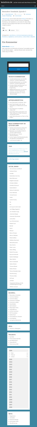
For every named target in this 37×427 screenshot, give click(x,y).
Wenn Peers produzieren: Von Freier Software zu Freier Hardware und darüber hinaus (18, 113)
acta (17, 150)
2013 (10, 389)
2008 (10, 402)
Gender (4, 15)
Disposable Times (14, 307)
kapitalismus (11, 36)
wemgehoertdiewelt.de (15, 320)
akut (18, 153)
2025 (10, 359)
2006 (10, 407)
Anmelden (12, 417)
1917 (25, 148)
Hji (10, 92)
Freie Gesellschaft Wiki (15, 338)
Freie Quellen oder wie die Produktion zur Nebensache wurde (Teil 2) (18, 106)
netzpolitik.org (13, 309)
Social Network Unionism (16, 316)
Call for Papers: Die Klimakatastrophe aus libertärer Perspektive (19, 137)
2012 (10, 392)
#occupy (20, 148)
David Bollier (13, 304)
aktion (26, 151)
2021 (10, 369)
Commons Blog (13, 298)
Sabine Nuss (13, 314)
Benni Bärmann (9, 14)
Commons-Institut (14, 302)
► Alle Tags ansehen (14, 159)
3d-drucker (23, 148)
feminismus (5, 36)
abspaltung (14, 150)
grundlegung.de (14, 340)
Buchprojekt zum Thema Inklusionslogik (16, 134)
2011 (10, 394)
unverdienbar (13, 318)
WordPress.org (13, 423)
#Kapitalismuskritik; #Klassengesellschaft (14, 148)
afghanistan (21, 150)
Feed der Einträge (14, 419)
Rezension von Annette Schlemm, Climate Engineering (18, 79)
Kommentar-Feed (14, 421)
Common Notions (14, 297)
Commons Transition (15, 300)
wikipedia (32, 36)
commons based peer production (24, 35)
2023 (10, 364)
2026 (10, 350)
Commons (28, 14)
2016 (10, 382)
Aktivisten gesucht (15, 153)
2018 (10, 377)
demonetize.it (13, 306)
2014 (10, 387)
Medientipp (9, 15)
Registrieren (12, 416)
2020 (10, 372)
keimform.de (18, 2)
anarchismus (12, 35)
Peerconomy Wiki (14, 344)
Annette (11, 79)
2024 (10, 362)
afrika (24, 150)
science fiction (26, 36)
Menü (2, 6)
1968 (26, 148)
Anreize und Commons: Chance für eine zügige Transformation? (18, 128)
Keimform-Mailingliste (15, 328)
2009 (10, 399)
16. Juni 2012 (12, 46)
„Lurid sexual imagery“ (15, 140)
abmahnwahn (10, 150)
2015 (10, 384)
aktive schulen (11, 153)
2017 (10, 379)
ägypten (19, 150)
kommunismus (18, 36)
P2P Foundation (13, 313)
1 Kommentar (18, 15)
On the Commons (14, 311)
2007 (10, 404)
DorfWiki (12, 337)
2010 (10, 397)
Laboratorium (13, 342)
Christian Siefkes (14, 85)
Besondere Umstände (15, 295)
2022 (10, 367)
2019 (10, 374)
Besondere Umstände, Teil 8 (19, 102)
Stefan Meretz (5, 46)
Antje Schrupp (5, 18)
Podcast (24, 18)
